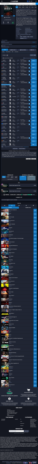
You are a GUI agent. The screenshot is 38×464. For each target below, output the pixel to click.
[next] (14, 15)
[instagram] (31, 462)
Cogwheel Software (28, 30)
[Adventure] (25, 37)
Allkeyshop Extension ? (10, 415)
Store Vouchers (32, 419)
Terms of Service (5, 461)
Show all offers (22, 148)
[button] (36, 1)
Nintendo (21, 425)
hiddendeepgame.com (28, 29)
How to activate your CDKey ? (12, 413)
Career (29, 461)
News (32, 7)
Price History (8, 51)
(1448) (28, 194)
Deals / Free (32, 423)
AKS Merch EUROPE (33, 426)
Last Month (16, 177)
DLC (29, 7)
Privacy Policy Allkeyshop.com (16, 461)
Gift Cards (32, 422)
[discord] (25, 462)
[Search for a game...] (19, 4)
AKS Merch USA (32, 425)
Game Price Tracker (33, 420)
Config (27, 7)
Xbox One (22, 34)
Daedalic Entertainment (28, 31)
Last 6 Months (12, 177)
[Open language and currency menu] (30, 1)
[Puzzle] (28, 37)
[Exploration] (22, 38)
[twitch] (24, 462)
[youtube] (30, 462)
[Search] (37, 4)
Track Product (10, 179)
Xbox (21, 421)
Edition (23, 7)
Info (17, 7)
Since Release (4, 177)
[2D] (25, 38)
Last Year (8, 176)
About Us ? (9, 409)
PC (20, 419)
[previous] (2, 15)
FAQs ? (8, 414)
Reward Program (33, 421)
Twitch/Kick (3, 419)
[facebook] (27, 462)
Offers (3, 51)
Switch (30, 34)
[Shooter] (31, 37)
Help (34, 462)
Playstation (22, 423)
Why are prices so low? (11, 411)
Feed (35, 7)
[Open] (1, 1)
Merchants (3, 420)
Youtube (16, 419)
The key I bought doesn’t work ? (12, 412)
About (20, 7)
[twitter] (28, 462)
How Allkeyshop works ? (11, 410)
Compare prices (26, 146)
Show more (15, 148)
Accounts (16, 51)
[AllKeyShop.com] (14, 1)
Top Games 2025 (33, 424)
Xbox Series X (26, 34)
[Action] (21, 37)
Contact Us (24, 461)
